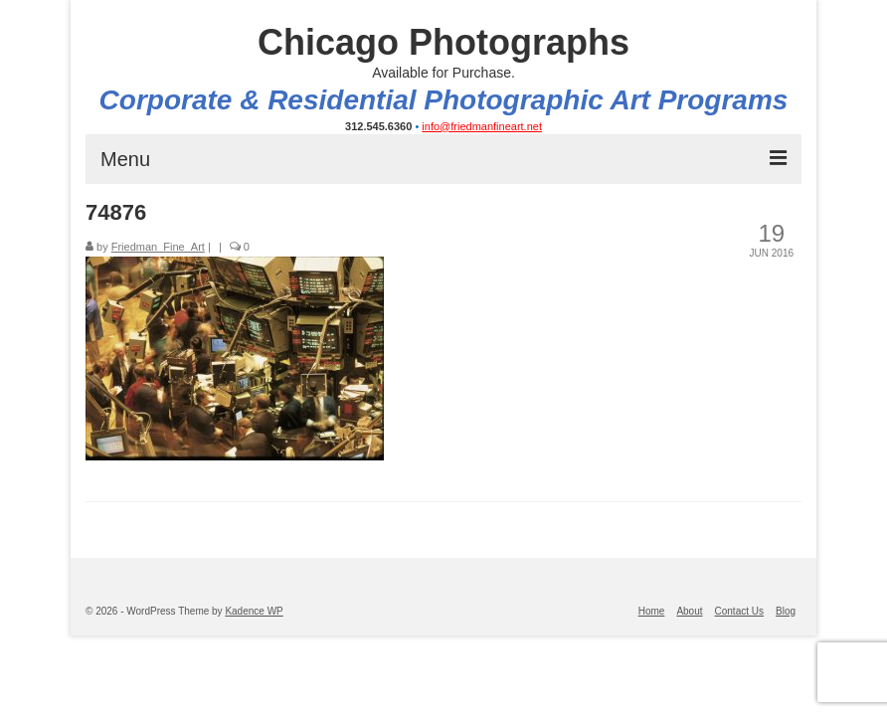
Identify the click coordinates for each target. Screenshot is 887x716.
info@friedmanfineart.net (482, 126)
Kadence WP (253, 611)
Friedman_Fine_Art (158, 247)
